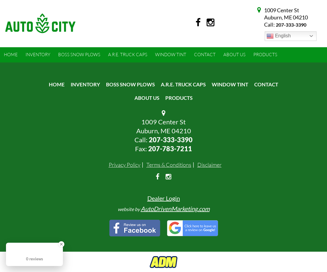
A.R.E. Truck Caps (183, 84)
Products (179, 98)
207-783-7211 (170, 149)
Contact (266, 84)
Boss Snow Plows (130, 84)
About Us (146, 98)
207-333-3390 (291, 24)
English (279, 36)
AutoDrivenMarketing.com (175, 208)
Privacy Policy (124, 164)
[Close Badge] (61, 244)
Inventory (85, 84)
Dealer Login (163, 198)
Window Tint (230, 84)
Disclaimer (209, 164)
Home (57, 84)
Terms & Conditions (168, 164)
